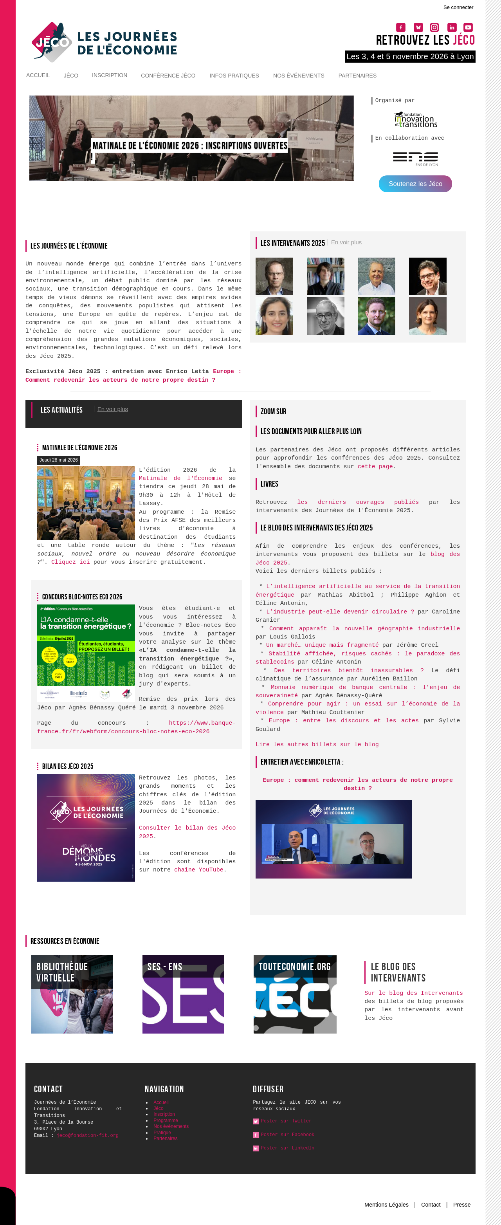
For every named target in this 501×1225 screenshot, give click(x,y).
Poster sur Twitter (286, 1121)
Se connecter (458, 7)
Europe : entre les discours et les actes (344, 721)
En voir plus (346, 242)
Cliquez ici (70, 562)
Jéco (71, 75)
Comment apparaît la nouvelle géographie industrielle (364, 629)
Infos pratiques (235, 75)
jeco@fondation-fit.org (88, 1135)
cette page (375, 467)
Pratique (162, 1132)
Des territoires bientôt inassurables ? (349, 671)
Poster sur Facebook (287, 1135)
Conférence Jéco (168, 75)
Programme (165, 1120)
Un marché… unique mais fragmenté (322, 645)
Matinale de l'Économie (180, 478)
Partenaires (358, 75)
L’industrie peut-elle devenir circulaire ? (340, 612)
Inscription (109, 75)
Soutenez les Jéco (415, 184)
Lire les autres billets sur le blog (317, 744)
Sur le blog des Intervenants (413, 993)
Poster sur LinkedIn (287, 1148)
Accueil (38, 75)
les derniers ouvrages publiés (358, 502)
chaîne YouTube (198, 870)
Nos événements (298, 75)
